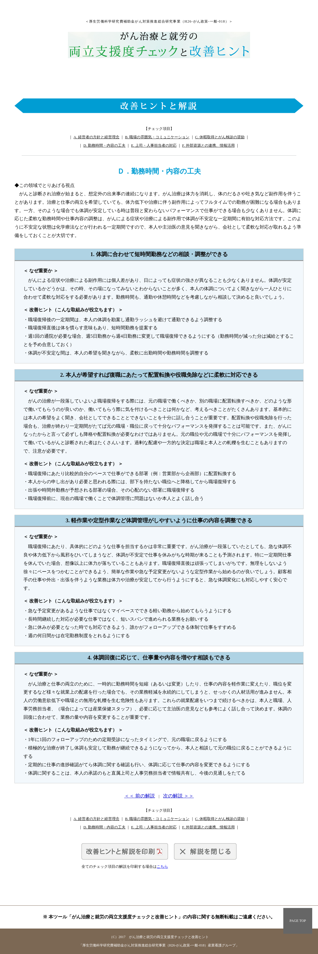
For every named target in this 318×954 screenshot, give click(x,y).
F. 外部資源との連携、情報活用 (208, 146)
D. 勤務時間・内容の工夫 (104, 146)
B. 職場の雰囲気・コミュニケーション (157, 137)
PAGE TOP (298, 921)
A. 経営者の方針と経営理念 (96, 137)
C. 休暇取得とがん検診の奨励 (220, 137)
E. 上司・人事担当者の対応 (153, 146)
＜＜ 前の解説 (139, 796)
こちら (162, 867)
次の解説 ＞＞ (178, 796)
